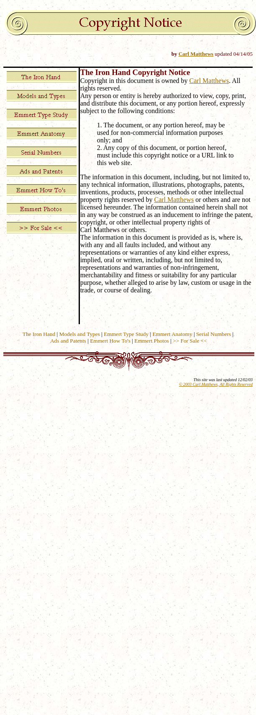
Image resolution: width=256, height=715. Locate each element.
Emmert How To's (110, 341)
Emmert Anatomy (172, 334)
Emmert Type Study (126, 334)
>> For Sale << (190, 341)
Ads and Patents (68, 341)
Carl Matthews (196, 54)
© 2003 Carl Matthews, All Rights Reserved (216, 384)
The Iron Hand (39, 334)
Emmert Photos (151, 341)
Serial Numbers (213, 334)
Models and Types (79, 334)
